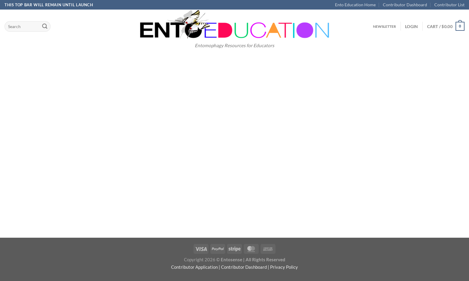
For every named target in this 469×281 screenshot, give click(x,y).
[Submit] (44, 26)
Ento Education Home (355, 4)
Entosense (231, 259)
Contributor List (449, 4)
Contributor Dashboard (405, 4)
